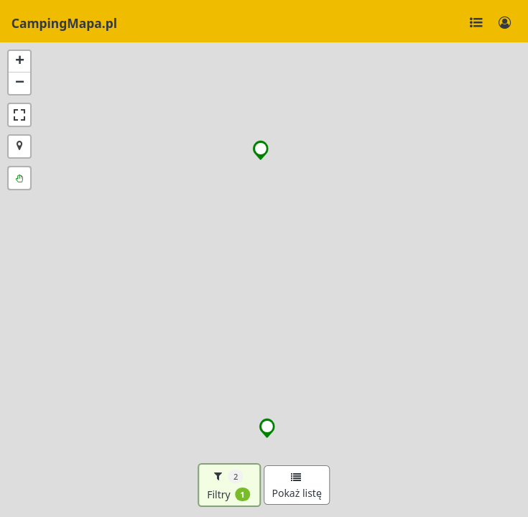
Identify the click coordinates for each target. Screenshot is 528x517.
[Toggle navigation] (476, 23)
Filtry (228, 485)
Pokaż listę (296, 486)
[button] (261, 150)
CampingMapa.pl (64, 23)
